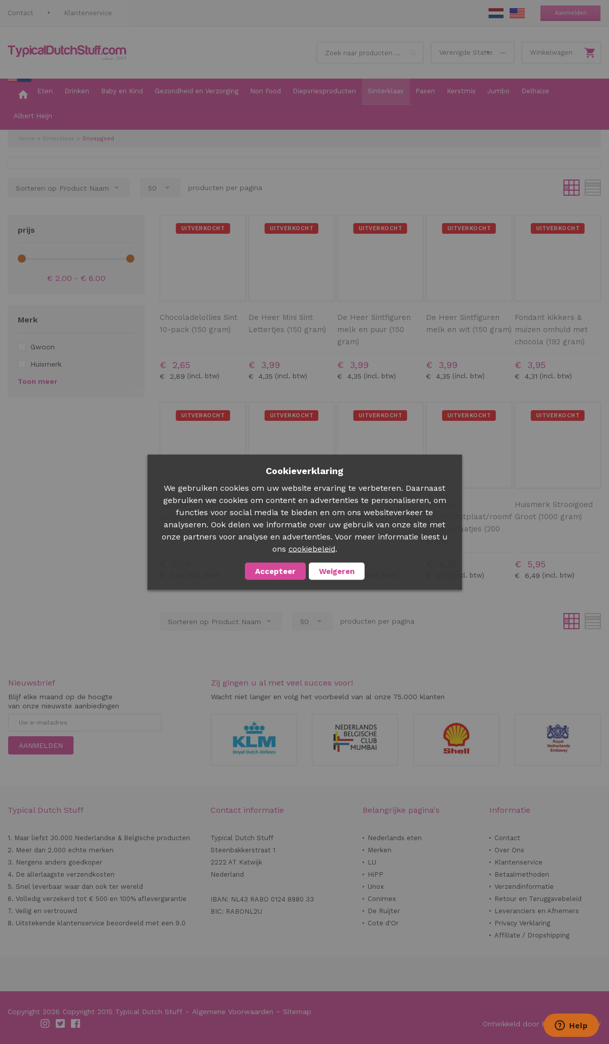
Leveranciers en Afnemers (536, 911)
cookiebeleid (312, 548)
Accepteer (275, 570)
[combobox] (370, 52)
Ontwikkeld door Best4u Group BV (542, 1024)
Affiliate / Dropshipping (531, 935)
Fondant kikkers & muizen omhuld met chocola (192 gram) (551, 329)
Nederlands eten (395, 838)
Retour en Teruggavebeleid (538, 899)
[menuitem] (19, 92)
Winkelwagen (551, 52)
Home (26, 138)
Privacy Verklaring (522, 923)
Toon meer (37, 381)
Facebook (76, 1024)
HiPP (375, 874)
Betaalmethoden (521, 874)
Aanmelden (571, 13)
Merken (379, 850)
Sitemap (297, 1011)
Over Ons (509, 850)
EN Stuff (517, 13)
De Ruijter (384, 911)
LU (372, 862)
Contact (20, 13)
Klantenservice (88, 13)
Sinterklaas (59, 138)
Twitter (61, 1024)
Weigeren (336, 570)
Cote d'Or (383, 923)
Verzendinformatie (524, 886)
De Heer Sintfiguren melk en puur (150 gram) (374, 329)
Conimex (382, 899)
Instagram (46, 1024)
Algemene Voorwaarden (232, 1011)
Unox (376, 886)
